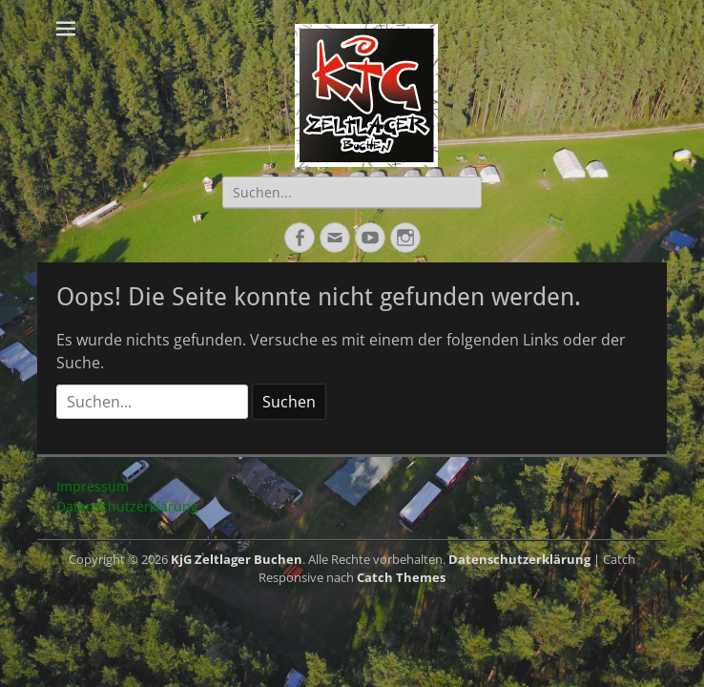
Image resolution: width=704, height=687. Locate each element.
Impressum (92, 486)
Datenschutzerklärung (127, 506)
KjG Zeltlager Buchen (236, 559)
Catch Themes (401, 577)
